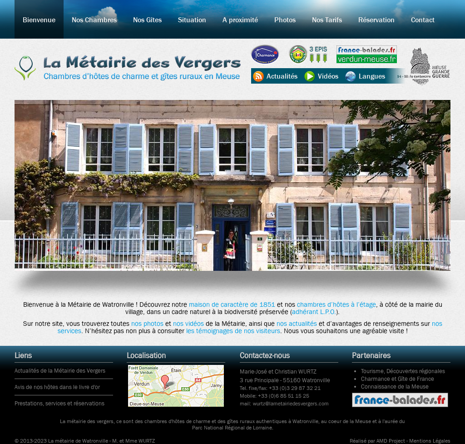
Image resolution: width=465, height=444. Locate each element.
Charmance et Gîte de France (397, 378)
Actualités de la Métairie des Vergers (60, 370)
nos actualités (297, 323)
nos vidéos (188, 323)
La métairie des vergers (87, 421)
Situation (192, 19)
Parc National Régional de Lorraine (232, 427)
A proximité (240, 19)
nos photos (147, 323)
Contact (423, 19)
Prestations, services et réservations (59, 403)
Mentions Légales (429, 441)
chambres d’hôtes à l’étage (336, 304)
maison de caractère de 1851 (232, 304)
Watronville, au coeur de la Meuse (331, 421)
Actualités (282, 76)
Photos (285, 19)
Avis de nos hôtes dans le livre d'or (57, 387)
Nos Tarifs (327, 19)
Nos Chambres (94, 19)
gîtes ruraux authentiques (257, 421)
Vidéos (328, 76)
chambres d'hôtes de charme (177, 421)
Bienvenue (39, 19)
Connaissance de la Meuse (395, 386)
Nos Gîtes (147, 19)
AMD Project (390, 441)
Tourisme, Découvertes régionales (403, 371)
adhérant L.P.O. (314, 311)
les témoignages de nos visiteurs (233, 330)
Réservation (376, 19)
